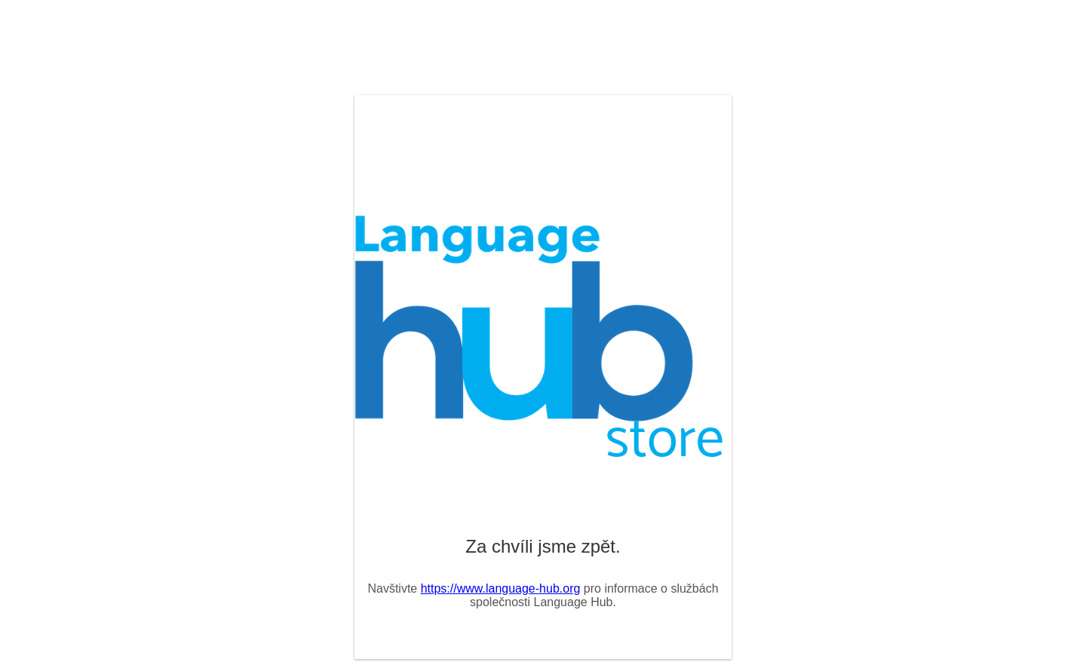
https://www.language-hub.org (501, 588)
